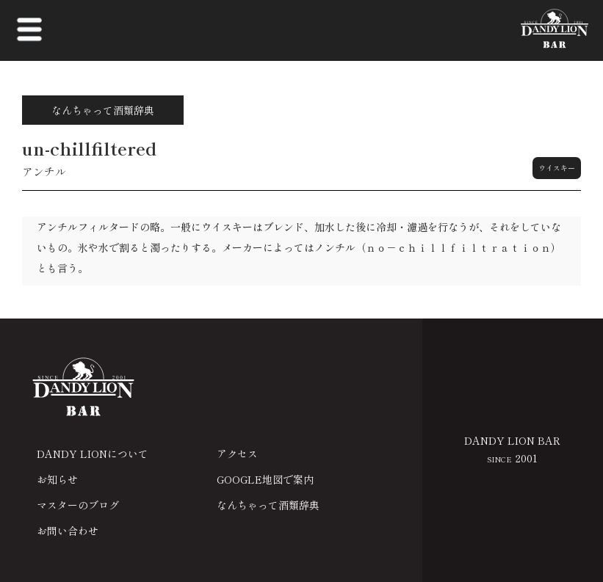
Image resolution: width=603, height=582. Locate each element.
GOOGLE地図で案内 (265, 479)
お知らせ (57, 479)
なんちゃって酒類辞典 (268, 505)
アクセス (237, 453)
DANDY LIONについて (92, 453)
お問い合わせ (67, 530)
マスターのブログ (78, 505)
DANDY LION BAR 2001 (512, 449)
